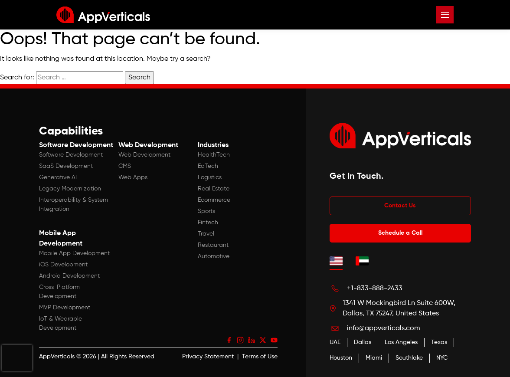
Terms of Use (260, 357)
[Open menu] (445, 14)
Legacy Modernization (70, 189)
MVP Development (64, 308)
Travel (206, 234)
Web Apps (132, 177)
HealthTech (214, 155)
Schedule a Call (400, 233)
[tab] (336, 261)
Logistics (210, 177)
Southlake (409, 358)
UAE (335, 342)
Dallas (362, 342)
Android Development (69, 276)
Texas (439, 342)
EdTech (208, 166)
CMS (124, 166)
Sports (206, 211)
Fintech (208, 223)
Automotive (213, 256)
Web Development (144, 155)
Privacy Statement (208, 357)
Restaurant (213, 245)
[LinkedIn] (251, 340)
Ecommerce (214, 200)
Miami (374, 358)
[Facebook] (229, 340)
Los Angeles (401, 342)
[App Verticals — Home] (103, 14)
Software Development (71, 155)
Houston (341, 358)
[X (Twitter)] (262, 340)
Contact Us (400, 206)
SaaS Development (66, 166)
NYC (442, 358)
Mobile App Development (74, 253)
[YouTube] (274, 340)
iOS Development (63, 265)
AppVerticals (57, 357)
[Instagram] (240, 340)
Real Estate (213, 189)
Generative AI (58, 177)
